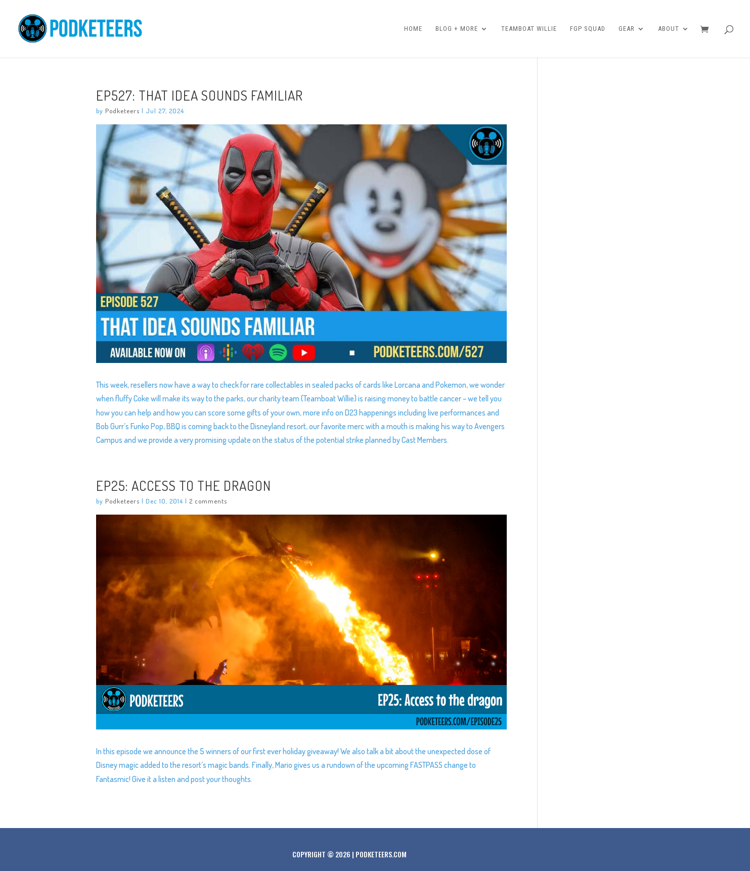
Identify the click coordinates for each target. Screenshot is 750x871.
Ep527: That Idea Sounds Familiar (199, 95)
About (668, 28)
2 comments (208, 501)
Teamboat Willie (529, 28)
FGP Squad (587, 28)
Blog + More (456, 28)
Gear (627, 28)
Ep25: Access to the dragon (183, 485)
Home (413, 28)
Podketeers (122, 111)
